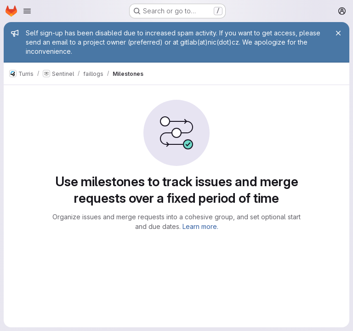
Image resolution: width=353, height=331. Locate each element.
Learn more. (200, 226)
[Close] (338, 33)
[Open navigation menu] (27, 11)
